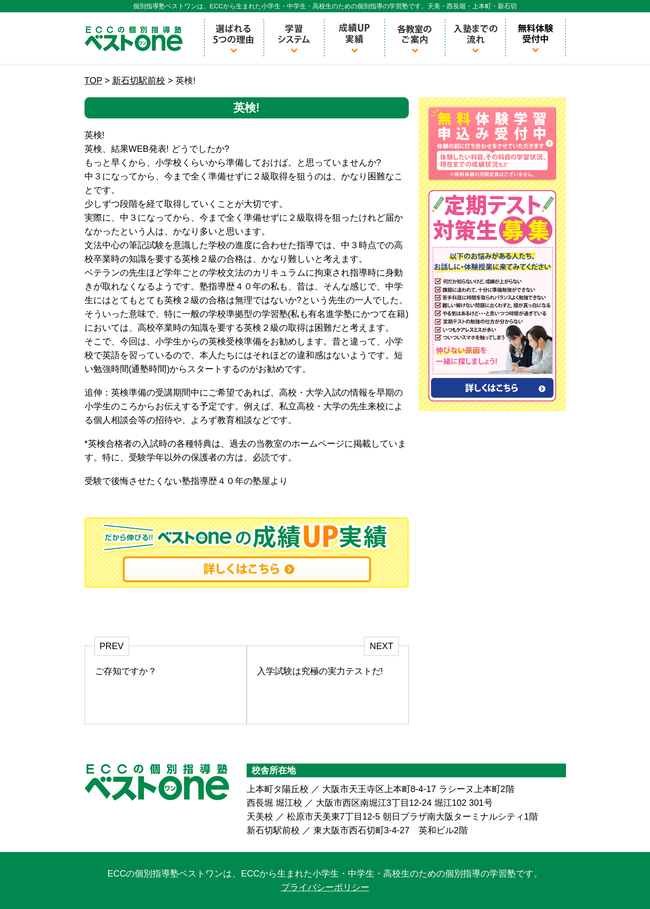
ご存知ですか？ (126, 671)
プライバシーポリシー (325, 887)
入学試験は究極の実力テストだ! (320, 671)
